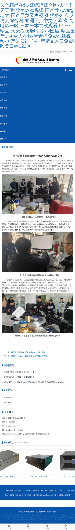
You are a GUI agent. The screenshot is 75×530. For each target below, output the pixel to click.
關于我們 (3, 85)
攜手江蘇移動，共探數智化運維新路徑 (19, 377)
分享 (9, 526)
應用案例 (3, 124)
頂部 (65, 526)
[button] (73, 85)
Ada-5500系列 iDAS (40, 477)
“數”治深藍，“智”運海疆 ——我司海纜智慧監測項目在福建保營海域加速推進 (34, 382)
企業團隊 (3, 100)
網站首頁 (3, 77)
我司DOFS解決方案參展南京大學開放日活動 (29, 356)
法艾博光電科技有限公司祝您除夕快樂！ (20, 372)
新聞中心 (3, 131)
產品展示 (3, 93)
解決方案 (3, 116)
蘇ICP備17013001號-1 (62, 495)
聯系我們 (3, 139)
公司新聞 (8, 397)
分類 (47, 526)
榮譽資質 (3, 108)
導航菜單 (6, 70)
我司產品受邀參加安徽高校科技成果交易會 (28, 352)
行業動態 (8, 402)
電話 (28, 526)
